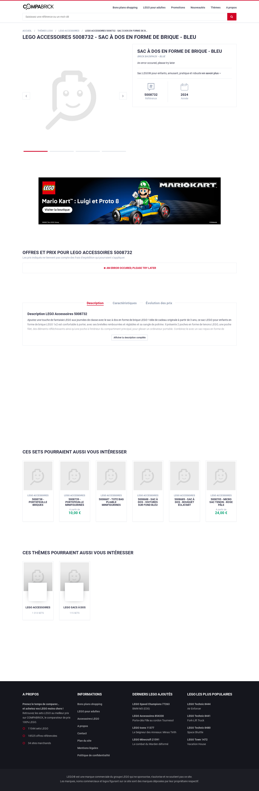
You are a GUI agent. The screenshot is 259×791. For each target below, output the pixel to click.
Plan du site (84, 740)
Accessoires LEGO (88, 718)
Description (95, 303)
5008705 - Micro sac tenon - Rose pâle (221, 500)
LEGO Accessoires (38, 607)
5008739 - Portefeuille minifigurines (74, 500)
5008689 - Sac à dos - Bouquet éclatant (184, 500)
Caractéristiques (125, 303)
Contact (82, 733)
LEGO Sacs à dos (74, 607)
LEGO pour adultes (154, 7)
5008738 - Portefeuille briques (37, 500)
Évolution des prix (159, 303)
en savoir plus (211, 73)
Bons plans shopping (125, 7)
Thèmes (215, 7)
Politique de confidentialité (93, 755)
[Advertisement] (130, 397)
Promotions (178, 7)
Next (123, 96)
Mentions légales (87, 748)
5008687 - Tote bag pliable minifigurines (111, 500)
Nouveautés (198, 7)
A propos (231, 7)
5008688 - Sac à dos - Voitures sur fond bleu (147, 500)
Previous (26, 96)
